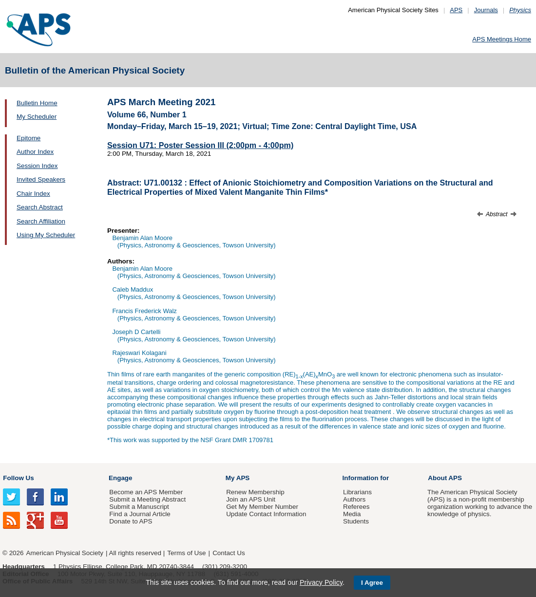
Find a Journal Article (139, 514)
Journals (486, 10)
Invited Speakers (41, 179)
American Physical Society (64, 553)
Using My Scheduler (46, 235)
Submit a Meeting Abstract (147, 499)
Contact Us (228, 553)
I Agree (372, 582)
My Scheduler (37, 116)
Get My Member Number (262, 506)
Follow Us (18, 478)
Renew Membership (255, 492)
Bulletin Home (37, 103)
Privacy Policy (321, 582)
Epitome (28, 138)
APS (456, 10)
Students (356, 521)
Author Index (35, 151)
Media (352, 514)
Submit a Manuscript (139, 506)
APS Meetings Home (501, 39)
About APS (445, 478)
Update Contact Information (266, 514)
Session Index (37, 165)
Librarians (357, 492)
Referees (356, 506)
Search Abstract (40, 207)
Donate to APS (130, 521)
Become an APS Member (146, 492)
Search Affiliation (41, 221)
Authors (354, 499)
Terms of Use (186, 553)
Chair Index (33, 193)
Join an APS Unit (250, 499)
